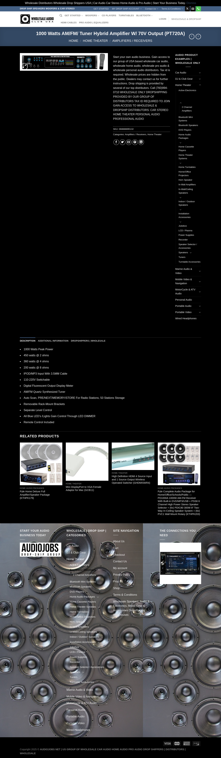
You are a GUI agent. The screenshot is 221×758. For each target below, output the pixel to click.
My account (120, 568)
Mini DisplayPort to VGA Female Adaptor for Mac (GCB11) (83, 489)
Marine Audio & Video (183, 271)
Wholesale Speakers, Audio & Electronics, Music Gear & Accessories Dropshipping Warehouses (131, 608)
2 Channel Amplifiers (187, 109)
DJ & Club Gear (184, 78)
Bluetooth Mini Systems (186, 119)
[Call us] (198, 8)
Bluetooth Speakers (188, 125)
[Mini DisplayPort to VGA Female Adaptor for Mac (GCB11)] (87, 462)
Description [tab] (27, 341)
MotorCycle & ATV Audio (185, 291)
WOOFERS (92, 15)
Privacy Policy (121, 574)
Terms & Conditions (172, 8)
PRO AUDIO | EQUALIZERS (94, 22)
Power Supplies (186, 235)
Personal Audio (183, 299)
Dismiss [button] (191, 3)
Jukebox (183, 226)
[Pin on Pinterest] (135, 142)
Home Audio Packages (185, 136)
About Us (118, 541)
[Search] (61, 15)
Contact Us (151, 8)
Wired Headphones (185, 318)
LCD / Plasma (185, 230)
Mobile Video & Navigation (183, 281)
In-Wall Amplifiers (187, 184)
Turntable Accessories (189, 262)
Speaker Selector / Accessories (188, 246)
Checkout (119, 554)
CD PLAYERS (109, 15)
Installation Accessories (185, 215)
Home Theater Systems (186, 157)
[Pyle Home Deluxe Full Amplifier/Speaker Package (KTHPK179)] (41, 464)
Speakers (183, 252)
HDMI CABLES (69, 22)
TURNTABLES (126, 15)
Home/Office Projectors (185, 173)
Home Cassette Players (186, 148)
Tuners (182, 257)
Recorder (183, 239)
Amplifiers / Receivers (132, 41)
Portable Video (183, 312)
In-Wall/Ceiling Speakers (186, 191)
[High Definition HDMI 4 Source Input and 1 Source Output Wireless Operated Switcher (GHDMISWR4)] (133, 456)
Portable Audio (183, 306)
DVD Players (185, 130)
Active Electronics (187, 90)
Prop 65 (118, 581)
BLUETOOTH (144, 15)
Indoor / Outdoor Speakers (187, 203)
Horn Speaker (185, 180)
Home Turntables (187, 167)
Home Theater (95, 41)
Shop (116, 588)
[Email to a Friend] (129, 142)
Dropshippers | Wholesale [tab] (88, 341)
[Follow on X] (187, 8)
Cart (115, 548)
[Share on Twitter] (122, 142)
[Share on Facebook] (116, 142)
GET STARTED (101, 8)
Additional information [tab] (53, 341)
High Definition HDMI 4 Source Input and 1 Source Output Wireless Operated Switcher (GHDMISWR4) (132, 479)
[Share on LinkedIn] (141, 142)
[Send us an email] (192, 8)
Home (73, 41)
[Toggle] (200, 73)
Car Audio (180, 72)
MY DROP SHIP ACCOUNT (127, 8)
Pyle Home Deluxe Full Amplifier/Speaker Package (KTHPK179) (35, 494)
